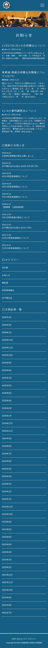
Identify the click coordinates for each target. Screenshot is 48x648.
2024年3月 (7, 484)
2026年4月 (7, 317)
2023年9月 (7, 522)
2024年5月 (7, 469)
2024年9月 (7, 438)
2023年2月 (7, 567)
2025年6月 (7, 385)
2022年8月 (7, 605)
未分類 (5, 267)
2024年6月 (7, 461)
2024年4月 (7, 476)
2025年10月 (7, 355)
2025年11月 (7, 348)
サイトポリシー (30, 639)
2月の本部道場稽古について (15, 197)
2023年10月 (7, 514)
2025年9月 (7, 363)
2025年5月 (7, 393)
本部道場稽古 (8, 290)
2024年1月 (7, 499)
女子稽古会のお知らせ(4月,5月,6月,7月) (20, 166)
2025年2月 (7, 408)
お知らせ (6, 275)
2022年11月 (7, 582)
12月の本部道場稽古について (15, 238)
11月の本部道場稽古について (15, 248)
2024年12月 (7, 423)
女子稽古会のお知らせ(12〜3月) (16, 228)
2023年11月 (7, 507)
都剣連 (5, 283)
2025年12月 (7, 340)
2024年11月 (7, 431)
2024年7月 (7, 454)
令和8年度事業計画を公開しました (18, 156)
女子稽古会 (7, 298)
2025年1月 (7, 416)
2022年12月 (7, 575)
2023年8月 (7, 529)
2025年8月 (7, 370)
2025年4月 (7, 401)
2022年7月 (7, 613)
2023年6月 (7, 537)
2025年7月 (7, 378)
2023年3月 (7, 560)
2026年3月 (7, 325)
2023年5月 (7, 544)
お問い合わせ (17, 639)
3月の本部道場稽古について (15, 187)
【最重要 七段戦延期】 (13, 207)
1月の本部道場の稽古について (16, 217)
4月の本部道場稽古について (15, 176)
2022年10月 (7, 590)
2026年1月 (7, 332)
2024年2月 (7, 491)
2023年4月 (7, 552)
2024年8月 (7, 446)
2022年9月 (7, 597)
